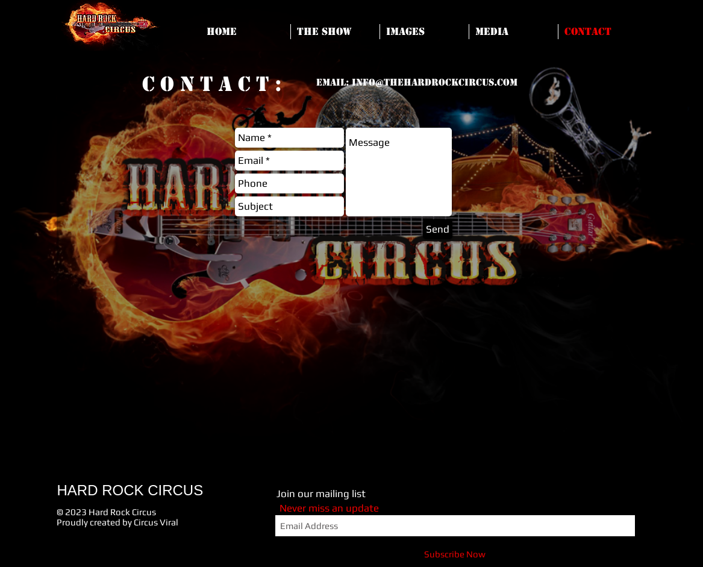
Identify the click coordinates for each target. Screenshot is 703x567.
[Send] (437, 229)
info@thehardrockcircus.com (434, 82)
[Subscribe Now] (455, 554)
